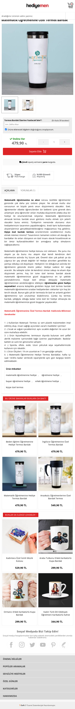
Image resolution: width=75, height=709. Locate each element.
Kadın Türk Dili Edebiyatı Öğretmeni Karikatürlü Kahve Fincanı (55, 613)
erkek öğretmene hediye (47, 381)
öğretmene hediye (50, 375)
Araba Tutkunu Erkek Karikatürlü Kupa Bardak (55, 559)
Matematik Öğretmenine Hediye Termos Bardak (19, 497)
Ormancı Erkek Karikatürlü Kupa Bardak (19, 613)
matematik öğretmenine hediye (21, 375)
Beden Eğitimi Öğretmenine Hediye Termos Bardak (19, 443)
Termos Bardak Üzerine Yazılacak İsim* (22, 120)
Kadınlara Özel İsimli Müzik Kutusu (19, 559)
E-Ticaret (28, 705)
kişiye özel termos (14, 387)
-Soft (22, 705)
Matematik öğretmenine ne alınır (22, 200)
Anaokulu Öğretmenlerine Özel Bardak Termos (55, 497)
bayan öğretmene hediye (18, 381)
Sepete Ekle (37, 151)
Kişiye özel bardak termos (19, 232)
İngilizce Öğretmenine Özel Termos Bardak (55, 443)
